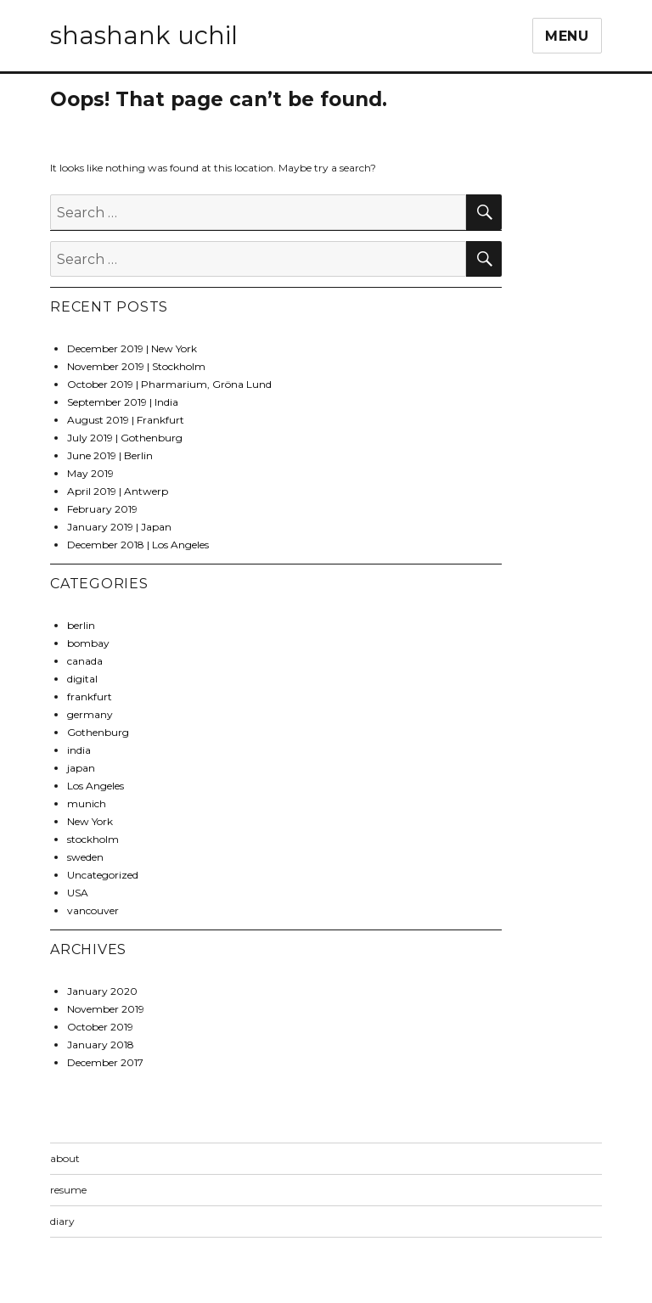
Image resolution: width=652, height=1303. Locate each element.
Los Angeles (95, 785)
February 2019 (102, 509)
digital (82, 678)
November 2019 (105, 1009)
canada (85, 660)
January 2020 (102, 991)
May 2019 (90, 473)
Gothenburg (98, 732)
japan (81, 767)
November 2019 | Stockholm (136, 366)
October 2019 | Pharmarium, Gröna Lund (169, 384)
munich (86, 803)
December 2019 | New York (132, 348)
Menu (567, 36)
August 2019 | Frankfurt (125, 419)
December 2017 (105, 1062)
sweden (85, 857)
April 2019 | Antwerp (117, 491)
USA (77, 892)
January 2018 (100, 1044)
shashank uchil (144, 35)
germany (90, 714)
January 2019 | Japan (119, 526)
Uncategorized (102, 874)
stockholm (93, 839)
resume (68, 1189)
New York (90, 821)
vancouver (93, 910)
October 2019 (100, 1026)
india (79, 750)
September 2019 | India (122, 402)
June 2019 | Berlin (110, 455)
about (65, 1158)
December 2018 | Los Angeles (138, 544)
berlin (81, 625)
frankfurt (89, 696)
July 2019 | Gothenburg (125, 437)
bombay (88, 643)
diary (62, 1221)
